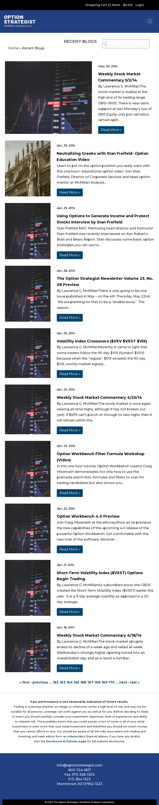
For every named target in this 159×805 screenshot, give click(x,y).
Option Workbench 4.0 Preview (88, 516)
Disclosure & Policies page (66, 741)
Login (139, 5)
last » (135, 682)
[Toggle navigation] (150, 21)
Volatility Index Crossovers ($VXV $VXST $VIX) (102, 341)
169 (104, 682)
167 (90, 682)
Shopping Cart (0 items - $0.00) (109, 5)
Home (13, 48)
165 (76, 682)
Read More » (111, 130)
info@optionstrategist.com (79, 765)
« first (24, 682)
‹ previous (39, 682)
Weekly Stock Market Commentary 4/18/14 (99, 635)
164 (69, 682)
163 (62, 682)
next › (124, 682)
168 (97, 682)
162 (56, 682)
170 (111, 682)
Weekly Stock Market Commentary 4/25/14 (99, 397)
